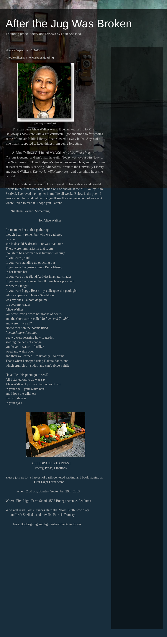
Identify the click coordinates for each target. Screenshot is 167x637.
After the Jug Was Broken (69, 23)
